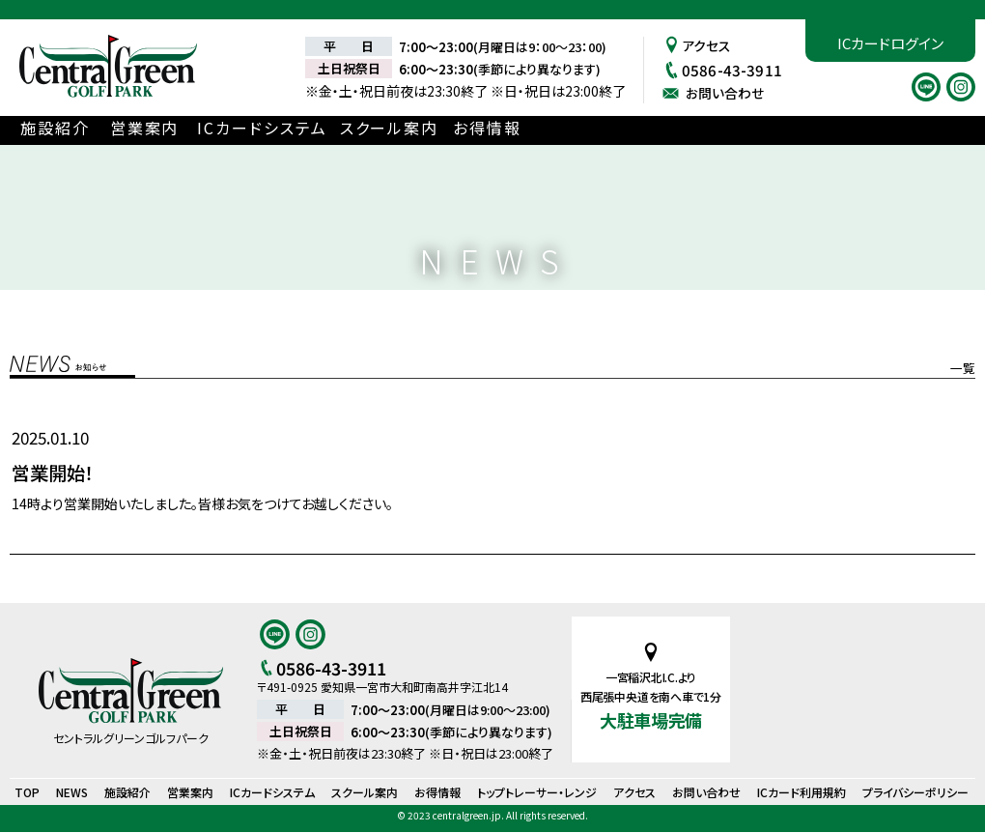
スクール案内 (433, 129)
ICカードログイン (890, 43)
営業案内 (177, 129)
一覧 (962, 368)
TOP (27, 793)
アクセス (697, 45)
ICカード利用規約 (801, 793)
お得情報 (542, 129)
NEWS (72, 793)
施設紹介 (74, 129)
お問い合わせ (715, 92)
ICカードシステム (306, 129)
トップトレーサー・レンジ (537, 793)
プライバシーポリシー (915, 793)
